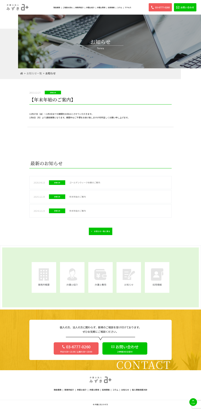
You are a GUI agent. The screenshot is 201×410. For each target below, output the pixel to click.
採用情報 (111, 7)
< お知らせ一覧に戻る (100, 231)
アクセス (128, 7)
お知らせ (125, 389)
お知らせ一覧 (34, 73)
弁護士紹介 (90, 7)
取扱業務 (56, 7)
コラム (119, 7)
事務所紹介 (79, 7)
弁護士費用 (101, 7)
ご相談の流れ (68, 7)
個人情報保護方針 (139, 389)
